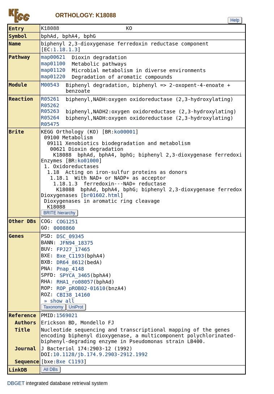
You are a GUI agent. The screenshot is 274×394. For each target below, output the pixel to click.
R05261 (50, 99)
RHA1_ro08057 (74, 282)
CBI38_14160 (73, 295)
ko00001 (125, 132)
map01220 (53, 77)
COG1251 (67, 222)
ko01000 (88, 161)
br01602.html (102, 196)
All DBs (50, 370)
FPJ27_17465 (73, 250)
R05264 (50, 118)
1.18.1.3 (65, 50)
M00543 (50, 85)
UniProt (76, 307)
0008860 (64, 229)
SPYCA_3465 (75, 276)
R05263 (50, 112)
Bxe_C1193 (70, 256)
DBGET (16, 384)
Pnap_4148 (70, 269)
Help (234, 20)
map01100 (53, 64)
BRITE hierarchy (59, 213)
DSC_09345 (70, 237)
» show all (57, 302)
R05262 (50, 106)
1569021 (66, 316)
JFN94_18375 (76, 243)
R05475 (50, 125)
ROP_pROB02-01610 (80, 289)
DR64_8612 (70, 263)
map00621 (53, 58)
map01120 (53, 71)
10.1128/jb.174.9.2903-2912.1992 (100, 355)
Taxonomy (53, 307)
